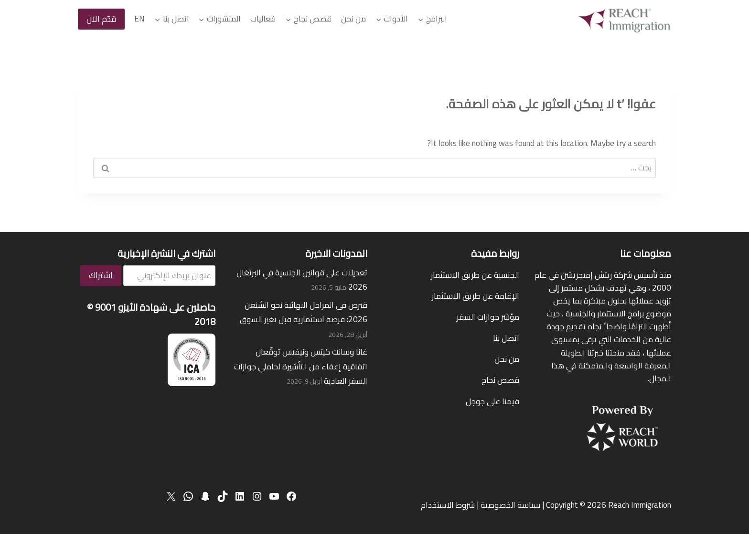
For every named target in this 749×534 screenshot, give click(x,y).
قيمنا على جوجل (492, 401)
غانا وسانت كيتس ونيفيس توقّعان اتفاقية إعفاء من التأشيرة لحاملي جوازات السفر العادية (300, 366)
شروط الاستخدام (448, 505)
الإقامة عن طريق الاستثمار (475, 296)
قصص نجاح (500, 379)
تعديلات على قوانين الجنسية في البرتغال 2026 (301, 280)
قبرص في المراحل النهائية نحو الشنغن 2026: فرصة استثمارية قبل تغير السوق (303, 312)
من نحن (353, 18)
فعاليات (263, 18)
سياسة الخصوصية (510, 505)
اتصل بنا (506, 338)
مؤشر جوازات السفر (488, 317)
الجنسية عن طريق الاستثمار (475, 275)
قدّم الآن (101, 19)
